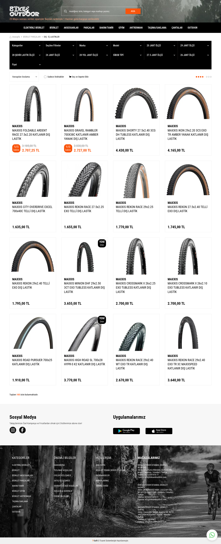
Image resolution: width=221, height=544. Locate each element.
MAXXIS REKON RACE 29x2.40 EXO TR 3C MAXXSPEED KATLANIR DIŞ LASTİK (186, 364)
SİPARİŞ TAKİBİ (102, 486)
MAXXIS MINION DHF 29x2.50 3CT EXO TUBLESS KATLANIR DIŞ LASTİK (84, 287)
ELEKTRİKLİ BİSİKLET (34, 27)
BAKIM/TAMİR (106, 27)
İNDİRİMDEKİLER (102, 475)
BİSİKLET (54, 27)
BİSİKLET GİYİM (18, 491)
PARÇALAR (89, 27)
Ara (133, 11)
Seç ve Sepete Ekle (78, 76)
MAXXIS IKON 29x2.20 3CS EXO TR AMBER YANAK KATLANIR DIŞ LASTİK (188, 134)
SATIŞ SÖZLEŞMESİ (62, 480)
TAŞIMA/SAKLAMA (157, 27)
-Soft (95, 541)
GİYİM (121, 27)
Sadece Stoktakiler (54, 76)
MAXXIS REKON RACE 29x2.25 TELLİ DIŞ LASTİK (134, 209)
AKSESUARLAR (71, 27)
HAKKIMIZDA (59, 465)
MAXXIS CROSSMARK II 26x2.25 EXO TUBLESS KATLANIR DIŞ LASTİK (135, 287)
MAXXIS (17, 126)
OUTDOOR (193, 27)
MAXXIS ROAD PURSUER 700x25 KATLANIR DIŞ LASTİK (32, 362)
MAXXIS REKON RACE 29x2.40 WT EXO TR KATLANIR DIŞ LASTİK (134, 364)
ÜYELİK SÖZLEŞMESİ (62, 475)
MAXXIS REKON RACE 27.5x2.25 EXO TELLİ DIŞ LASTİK (84, 209)
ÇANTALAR (177, 27)
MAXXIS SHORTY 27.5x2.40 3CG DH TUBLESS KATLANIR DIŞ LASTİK (136, 134)
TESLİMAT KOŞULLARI (63, 470)
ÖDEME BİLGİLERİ (61, 496)
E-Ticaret (101, 541)
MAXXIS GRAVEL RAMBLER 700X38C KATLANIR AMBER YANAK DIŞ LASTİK (81, 134)
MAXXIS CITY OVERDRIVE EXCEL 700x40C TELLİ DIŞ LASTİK (32, 209)
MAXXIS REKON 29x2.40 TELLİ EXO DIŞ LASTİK (31, 285)
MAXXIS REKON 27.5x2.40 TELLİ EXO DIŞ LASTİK (188, 209)
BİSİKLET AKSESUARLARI (22, 475)
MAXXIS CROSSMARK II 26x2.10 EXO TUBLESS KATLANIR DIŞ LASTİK (187, 287)
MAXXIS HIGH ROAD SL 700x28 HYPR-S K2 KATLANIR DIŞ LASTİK (84, 362)
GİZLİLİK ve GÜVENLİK (63, 491)
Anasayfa (14, 37)
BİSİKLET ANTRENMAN (21, 496)
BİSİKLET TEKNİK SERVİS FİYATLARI (110, 470)
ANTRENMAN (136, 27)
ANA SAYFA (100, 465)
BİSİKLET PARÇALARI (32, 37)
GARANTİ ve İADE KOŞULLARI (66, 486)
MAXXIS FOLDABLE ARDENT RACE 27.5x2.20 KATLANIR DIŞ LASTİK (31, 134)
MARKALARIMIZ (102, 480)
